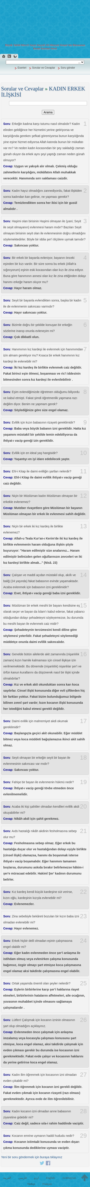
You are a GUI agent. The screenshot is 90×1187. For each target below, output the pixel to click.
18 (83, 758)
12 (83, 496)
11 (83, 471)
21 (83, 831)
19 (83, 782)
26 (83, 1020)
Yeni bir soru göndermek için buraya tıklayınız (31, 1157)
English (50, 1177)
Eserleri (22, 67)
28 (83, 1111)
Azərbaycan (69, 1177)
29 (83, 1136)
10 (83, 453)
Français (47, 1183)
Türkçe (31, 1183)
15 (83, 605)
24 (83, 941)
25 (83, 983)
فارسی (22, 1177)
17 (83, 721)
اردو (36, 1177)
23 (83, 916)
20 (83, 807)
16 (83, 654)
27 (83, 1075)
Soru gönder (68, 67)
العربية (7, 1177)
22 (83, 892)
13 (83, 526)
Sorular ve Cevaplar (43, 67)
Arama (48, 112)
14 (83, 575)
